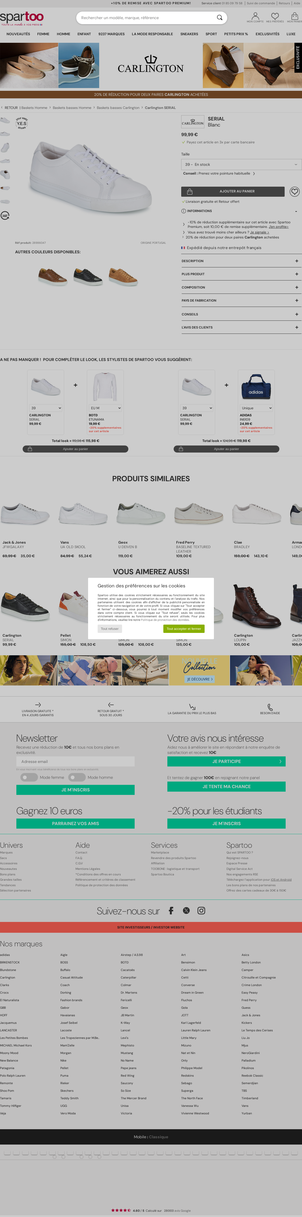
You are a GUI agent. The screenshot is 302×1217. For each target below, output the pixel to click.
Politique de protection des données (165, 620)
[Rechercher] (220, 18)
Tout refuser (110, 629)
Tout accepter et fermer (184, 629)
